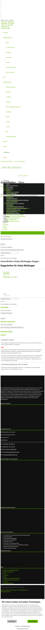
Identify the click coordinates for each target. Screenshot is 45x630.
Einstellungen (12, 621)
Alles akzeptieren (32, 621)
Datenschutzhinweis (25, 626)
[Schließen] (43, 600)
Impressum (17, 626)
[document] (22, 610)
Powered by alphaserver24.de (22, 628)
